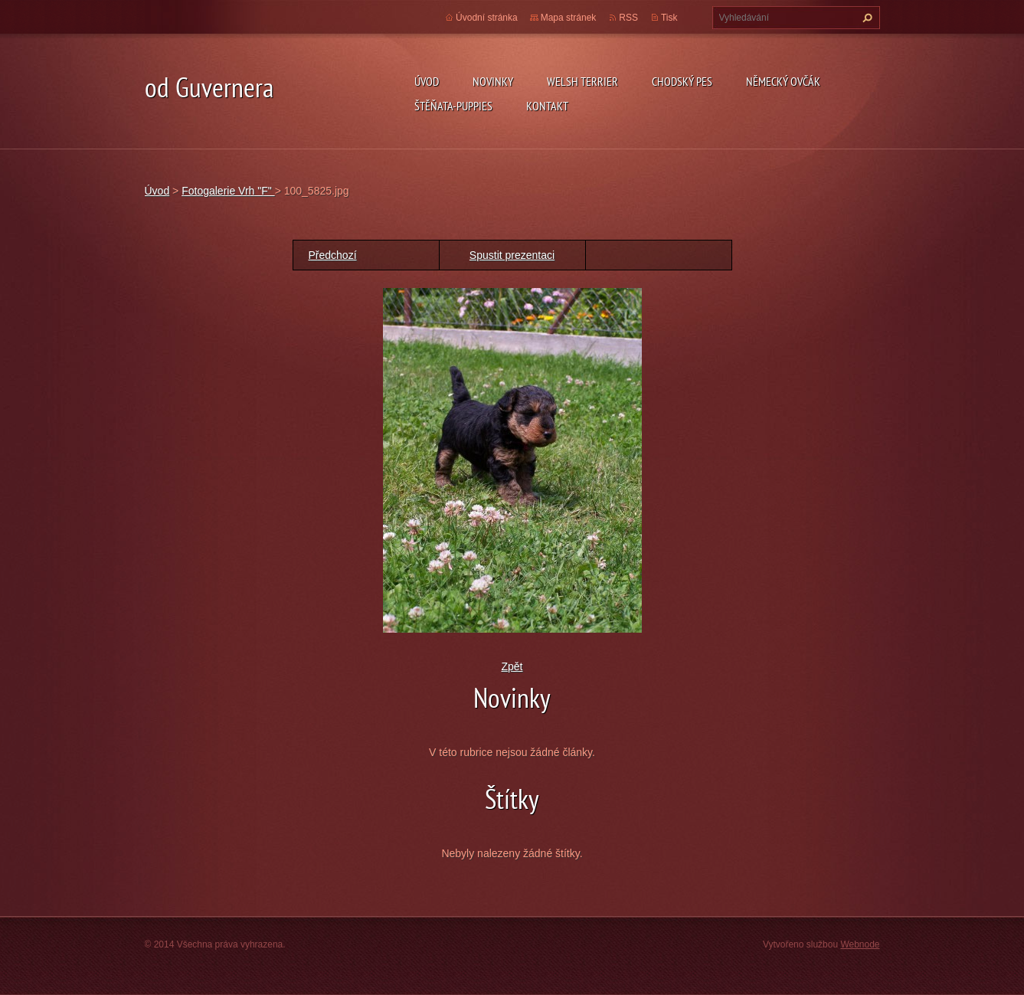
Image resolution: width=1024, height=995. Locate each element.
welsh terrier (582, 81)
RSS (628, 17)
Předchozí (333, 255)
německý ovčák (783, 81)
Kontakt (547, 105)
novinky (493, 81)
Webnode (859, 944)
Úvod (426, 81)
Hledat (865, 17)
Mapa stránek (569, 17)
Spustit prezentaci (512, 255)
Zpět (511, 666)
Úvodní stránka (487, 17)
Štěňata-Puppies (453, 105)
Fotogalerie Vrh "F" (228, 191)
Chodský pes (682, 81)
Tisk (669, 17)
